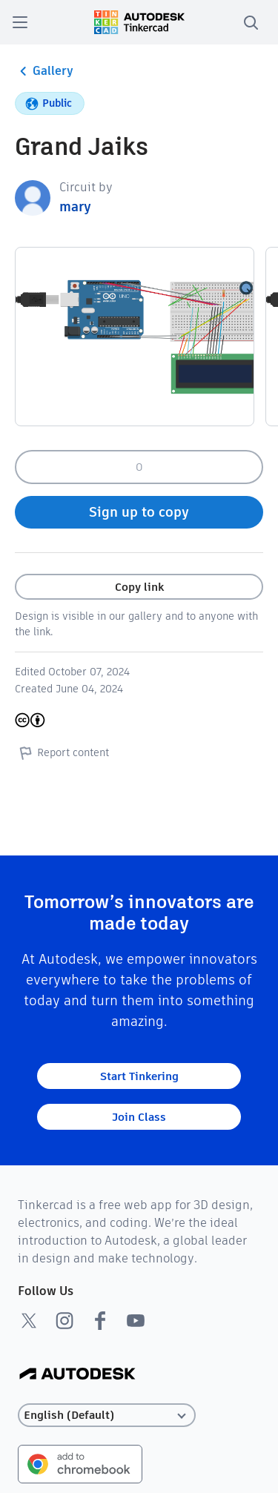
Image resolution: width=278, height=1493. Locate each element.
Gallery (44, 71)
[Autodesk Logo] (77, 1374)
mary (75, 206)
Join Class (139, 1117)
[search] (250, 22)
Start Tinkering (139, 1076)
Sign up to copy (139, 512)
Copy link (139, 587)
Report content (62, 752)
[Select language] (107, 1415)
